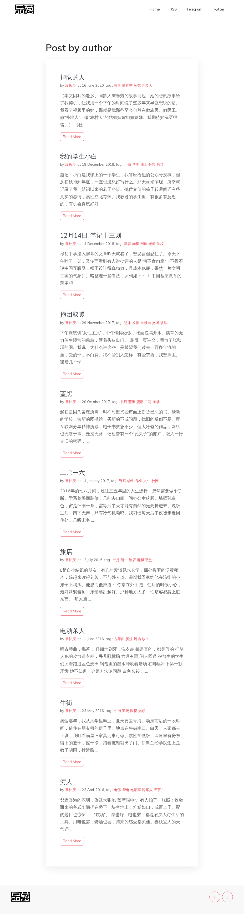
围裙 (133, 710)
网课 (143, 243)
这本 (127, 322)
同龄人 (147, 85)
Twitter (218, 9)
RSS (173, 9)
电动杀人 (72, 631)
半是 (116, 560)
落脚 (140, 560)
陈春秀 (127, 85)
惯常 (163, 322)
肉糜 (135, 243)
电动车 (135, 789)
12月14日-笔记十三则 (90, 235)
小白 (127, 164)
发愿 (135, 322)
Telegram (194, 9)
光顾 (141, 710)
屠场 (137, 639)
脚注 (129, 639)
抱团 (155, 322)
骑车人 (147, 789)
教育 (127, 243)
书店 (123, 401)
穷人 (66, 782)
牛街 (66, 703)
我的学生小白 (78, 156)
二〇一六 (72, 473)
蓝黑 (66, 394)
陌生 (124, 560)
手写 (148, 401)
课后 (122, 480)
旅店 (66, 552)
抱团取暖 (72, 314)
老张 (117, 789)
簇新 (139, 401)
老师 (152, 243)
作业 (138, 480)
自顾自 (145, 322)
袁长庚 (70, 85)
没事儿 (159, 789)
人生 (147, 480)
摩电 (125, 789)
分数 (152, 164)
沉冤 (137, 85)
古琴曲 (119, 639)
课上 (143, 164)
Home (155, 9)
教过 (160, 164)
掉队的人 (72, 77)
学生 (135, 164)
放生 (145, 639)
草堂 (148, 560)
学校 (160, 243)
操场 (156, 401)
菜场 (125, 710)
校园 (155, 480)
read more (72, 136)
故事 (117, 85)
